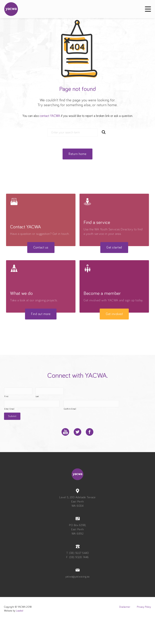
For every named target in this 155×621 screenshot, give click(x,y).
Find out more (40, 314)
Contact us (40, 247)
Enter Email (9, 409)
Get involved (114, 314)
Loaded (19, 611)
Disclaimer (124, 607)
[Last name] (49, 391)
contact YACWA (50, 116)
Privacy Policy (144, 607)
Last (37, 396)
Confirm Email (70, 409)
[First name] (18, 391)
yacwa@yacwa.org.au (77, 576)
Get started (114, 247)
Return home (77, 154)
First (6, 396)
